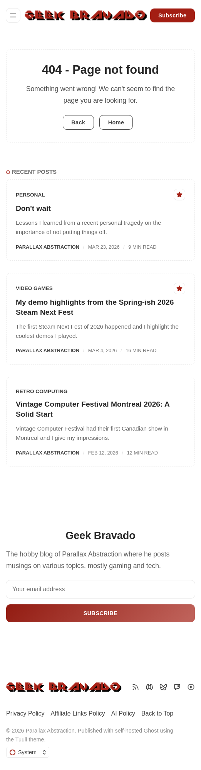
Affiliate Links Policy (78, 713)
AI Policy (123, 713)
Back (78, 122)
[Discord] (149, 687)
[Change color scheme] (28, 752)
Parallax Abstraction (47, 247)
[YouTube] (191, 687)
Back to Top (157, 713)
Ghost (151, 731)
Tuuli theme (29, 739)
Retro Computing (41, 391)
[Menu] (13, 15)
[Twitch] (177, 687)
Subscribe (172, 15)
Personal (30, 195)
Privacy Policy (25, 713)
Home (116, 122)
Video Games (34, 288)
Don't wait (33, 208)
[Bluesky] (163, 687)
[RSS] (135, 687)
